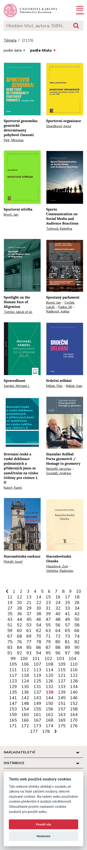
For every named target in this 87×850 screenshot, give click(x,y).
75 (10, 642)
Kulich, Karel (13, 487)
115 (62, 670)
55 (48, 625)
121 (62, 675)
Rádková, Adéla (57, 311)
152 (74, 703)
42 (77, 614)
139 (62, 692)
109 (62, 664)
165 (13, 720)
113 (37, 670)
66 (77, 630)
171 (13, 726)
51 (10, 625)
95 (48, 653)
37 (29, 614)
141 (13, 698)
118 (25, 675)
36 (19, 614)
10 (78, 591)
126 (49, 681)
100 (24, 658)
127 (62, 681)
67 (10, 636)
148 (25, 703)
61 (29, 630)
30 (38, 608)
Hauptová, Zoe (57, 566)
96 (58, 653)
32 (58, 608)
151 (62, 703)
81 (67, 642)
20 (19, 602)
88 (58, 647)
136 (25, 692)
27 (10, 608)
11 (10, 597)
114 (49, 670)
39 (48, 614)
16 (58, 597)
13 (29, 597)
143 (37, 698)
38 (38, 614)
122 (74, 675)
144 (49, 698)
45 (29, 619)
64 (58, 630)
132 (49, 686)
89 (67, 647)
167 (37, 720)
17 (67, 597)
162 (49, 714)
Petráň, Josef (13, 561)
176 (74, 726)
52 (19, 625)
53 (29, 625)
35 (10, 614)
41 (67, 614)
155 (37, 709)
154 (25, 709)
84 (19, 647)
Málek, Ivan (74, 386)
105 (13, 664)
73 (67, 636)
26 (77, 602)
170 (74, 720)
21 (29, 602)
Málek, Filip (54, 386)
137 (37, 692)
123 (13, 681)
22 (38, 602)
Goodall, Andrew (58, 473)
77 (29, 642)
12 (19, 597)
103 (60, 658)
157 (62, 709)
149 (37, 703)
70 (38, 636)
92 (19, 653)
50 (77, 619)
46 (38, 619)
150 (49, 703)
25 (67, 602)
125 (37, 681)
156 (49, 709)
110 (74, 664)
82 (77, 642)
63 (48, 630)
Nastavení (43, 836)
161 (37, 714)
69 (29, 636)
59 (10, 630)
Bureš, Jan (53, 302)
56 (58, 625)
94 (38, 653)
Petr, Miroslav (14, 140)
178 (46, 731)
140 (74, 692)
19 (10, 602)
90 (77, 647)
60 (19, 630)
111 (13, 670)
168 (49, 720)
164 (74, 714)
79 (48, 642)
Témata (10, 40)
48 (58, 619)
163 (62, 714)
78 (38, 642)
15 (48, 597)
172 (25, 726)
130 (25, 686)
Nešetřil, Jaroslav (58, 469)
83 (10, 647)
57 (67, 625)
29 (29, 608)
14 (38, 597)
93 (29, 653)
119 (37, 675)
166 (25, 720)
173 (37, 726)
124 (25, 681)
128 (74, 681)
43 (10, 619)
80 (58, 642)
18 (77, 597)
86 (38, 647)
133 (62, 686)
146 (74, 698)
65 (67, 630)
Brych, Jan (11, 214)
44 (19, 619)
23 (48, 602)
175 (62, 726)
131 (37, 686)
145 (62, 698)
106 (25, 664)
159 (13, 714)
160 (25, 714)
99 (13, 658)
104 (72, 658)
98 (77, 653)
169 (62, 720)
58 (77, 625)
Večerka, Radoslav (59, 571)
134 (74, 686)
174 (49, 726)
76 (19, 642)
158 (74, 709)
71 (48, 636)
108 (49, 664)
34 (77, 608)
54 (38, 625)
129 (13, 686)
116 (74, 670)
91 (10, 653)
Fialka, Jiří (65, 307)
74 (77, 636)
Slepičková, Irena (58, 126)
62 (38, 630)
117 (13, 675)
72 (58, 636)
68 (19, 636)
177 (34, 731)
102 (48, 658)
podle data (15, 50)
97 (67, 653)
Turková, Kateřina (59, 228)
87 (48, 647)
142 (25, 698)
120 (49, 675)
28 (19, 608)
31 (48, 608)
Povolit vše (43, 824)
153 (13, 709)
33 (67, 608)
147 (13, 703)
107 (37, 664)
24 (58, 602)
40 (58, 614)
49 (67, 619)
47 (48, 619)
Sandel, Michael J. (17, 386)
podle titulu (42, 50)
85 (29, 647)
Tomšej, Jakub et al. (18, 312)
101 (36, 658)
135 (13, 692)
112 (25, 670)
